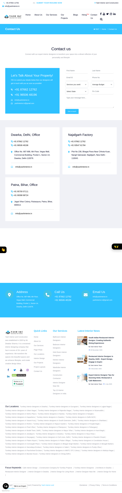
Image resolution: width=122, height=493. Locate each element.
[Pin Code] (102, 91)
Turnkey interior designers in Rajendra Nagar (54, 410)
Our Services (38, 345)
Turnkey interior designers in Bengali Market (96, 444)
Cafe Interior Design (30, 468)
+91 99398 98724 (19, 195)
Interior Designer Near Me (86, 472)
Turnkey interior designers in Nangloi (79, 414)
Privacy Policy (95, 485)
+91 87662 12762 (11, 3)
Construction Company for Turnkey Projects (56, 468)
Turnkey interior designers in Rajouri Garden (49, 424)
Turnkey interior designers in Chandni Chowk (88, 437)
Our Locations (39, 354)
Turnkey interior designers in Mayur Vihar (57, 430)
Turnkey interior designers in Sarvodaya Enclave (23, 447)
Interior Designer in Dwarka (38, 472)
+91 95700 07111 (19, 191)
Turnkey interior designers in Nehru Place (20, 414)
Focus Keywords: (13, 467)
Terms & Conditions (109, 485)
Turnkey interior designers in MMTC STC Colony (61, 450)
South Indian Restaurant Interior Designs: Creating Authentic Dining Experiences (101, 340)
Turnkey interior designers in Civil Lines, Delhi (53, 437)
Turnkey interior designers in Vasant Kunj (20, 420)
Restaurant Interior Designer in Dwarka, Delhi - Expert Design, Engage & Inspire (101, 359)
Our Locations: (12, 406)
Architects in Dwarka (104, 468)
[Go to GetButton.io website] (6, 490)
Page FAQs (38, 350)
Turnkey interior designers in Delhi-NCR (80, 417)
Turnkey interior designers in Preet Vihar (20, 427)
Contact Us (38, 371)
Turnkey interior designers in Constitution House (89, 440)
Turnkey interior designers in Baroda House (21, 454)
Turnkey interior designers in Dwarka (33, 407)
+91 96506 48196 (26, 94)
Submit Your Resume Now (51, 3)
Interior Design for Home (107, 472)
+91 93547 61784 (76, 145)
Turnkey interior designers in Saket (56, 447)
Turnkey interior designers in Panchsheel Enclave (23, 450)
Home (104, 29)
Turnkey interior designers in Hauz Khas (79, 434)
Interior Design (39, 358)
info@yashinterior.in (11, 6)
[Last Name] (102, 71)
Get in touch (72, 111)
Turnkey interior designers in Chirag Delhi (54, 454)
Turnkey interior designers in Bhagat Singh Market (59, 444)
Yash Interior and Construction (106, 3)
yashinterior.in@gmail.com (24, 103)
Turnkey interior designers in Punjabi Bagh (83, 424)
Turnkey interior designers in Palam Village (54, 440)
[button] (3, 250)
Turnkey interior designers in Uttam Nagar (20, 410)
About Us (37, 341)
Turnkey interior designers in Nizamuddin (88, 410)
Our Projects (38, 363)
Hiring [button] (84, 14)
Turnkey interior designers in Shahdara (92, 420)
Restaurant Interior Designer (15, 472)
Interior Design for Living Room (62, 472)
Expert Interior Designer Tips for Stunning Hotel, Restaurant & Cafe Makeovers (101, 378)
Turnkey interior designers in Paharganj (82, 427)
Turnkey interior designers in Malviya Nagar (97, 450)
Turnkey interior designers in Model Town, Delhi (22, 430)
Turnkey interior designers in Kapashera (20, 417)
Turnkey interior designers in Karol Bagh (89, 430)
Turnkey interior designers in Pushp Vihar (86, 447)
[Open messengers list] (6, 486)
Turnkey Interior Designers (84, 468)
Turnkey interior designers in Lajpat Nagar (95, 407)
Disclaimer (83, 485)
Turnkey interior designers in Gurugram (63, 407)
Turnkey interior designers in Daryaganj (19, 437)
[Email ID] (76, 78)
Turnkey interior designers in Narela (51, 414)
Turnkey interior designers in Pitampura (51, 427)
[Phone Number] (102, 78)
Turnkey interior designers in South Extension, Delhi (56, 420)
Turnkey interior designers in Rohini (18, 424)
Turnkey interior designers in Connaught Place (22, 444)
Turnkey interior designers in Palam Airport (21, 440)
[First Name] (76, 71)
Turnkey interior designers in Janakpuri (19, 434)
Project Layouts (39, 367)
